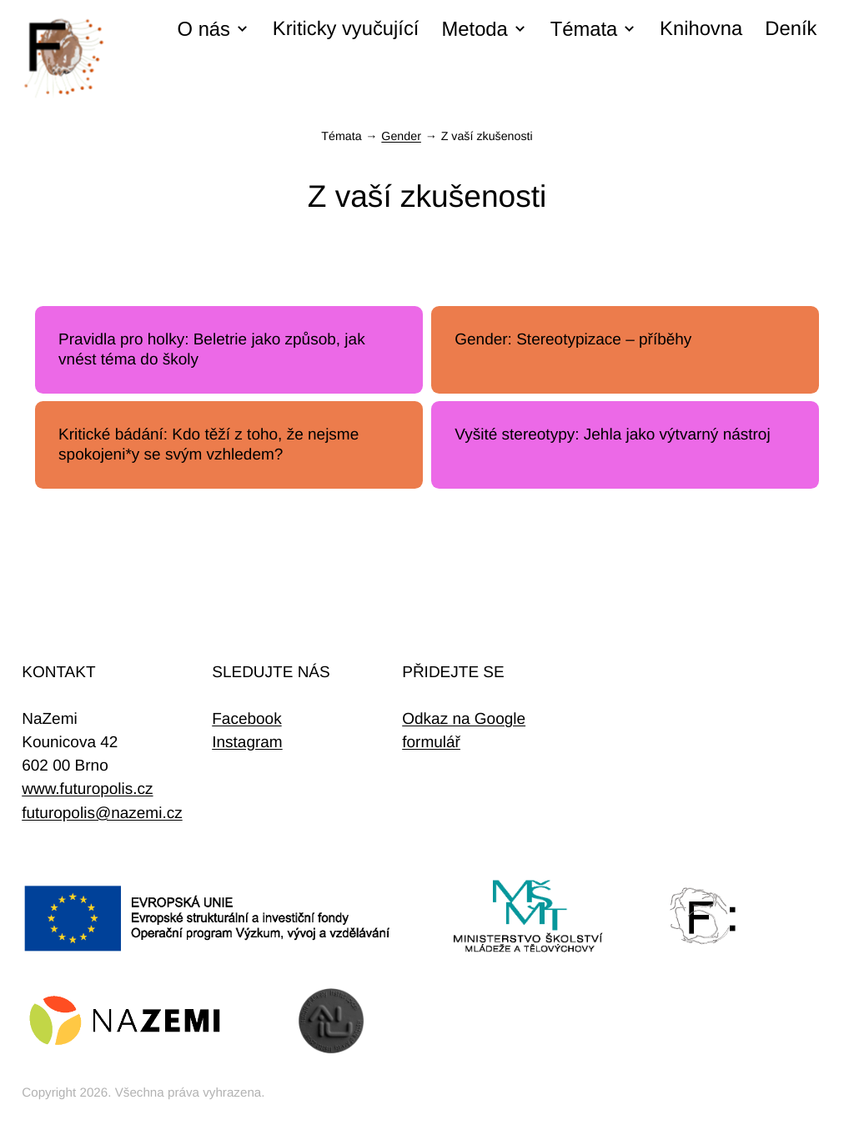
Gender (401, 136)
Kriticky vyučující (346, 29)
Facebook (246, 719)
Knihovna (701, 29)
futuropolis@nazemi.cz (102, 813)
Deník (790, 29)
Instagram (247, 742)
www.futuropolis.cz (87, 789)
